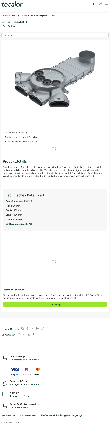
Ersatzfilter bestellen (14, 289)
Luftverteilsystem (14, 21)
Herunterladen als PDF (20, 224)
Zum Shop (55, 304)
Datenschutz (28, 415)
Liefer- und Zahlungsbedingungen (62, 415)
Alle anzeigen (15, 219)
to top (2, 341)
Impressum (8, 415)
